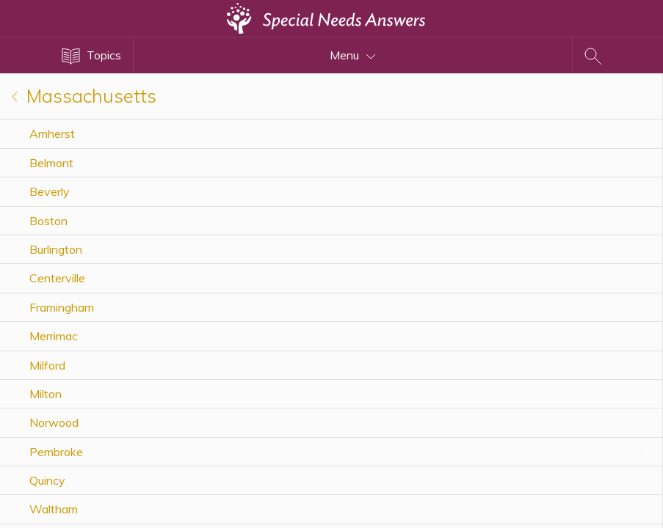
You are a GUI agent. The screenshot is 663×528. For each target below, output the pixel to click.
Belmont (51, 162)
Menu (353, 55)
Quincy (47, 480)
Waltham (53, 509)
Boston (48, 220)
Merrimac (53, 336)
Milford (47, 365)
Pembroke (56, 451)
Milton (45, 393)
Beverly (49, 191)
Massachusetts (84, 96)
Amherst (52, 133)
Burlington (55, 249)
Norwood (54, 422)
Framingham (61, 307)
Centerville (57, 278)
